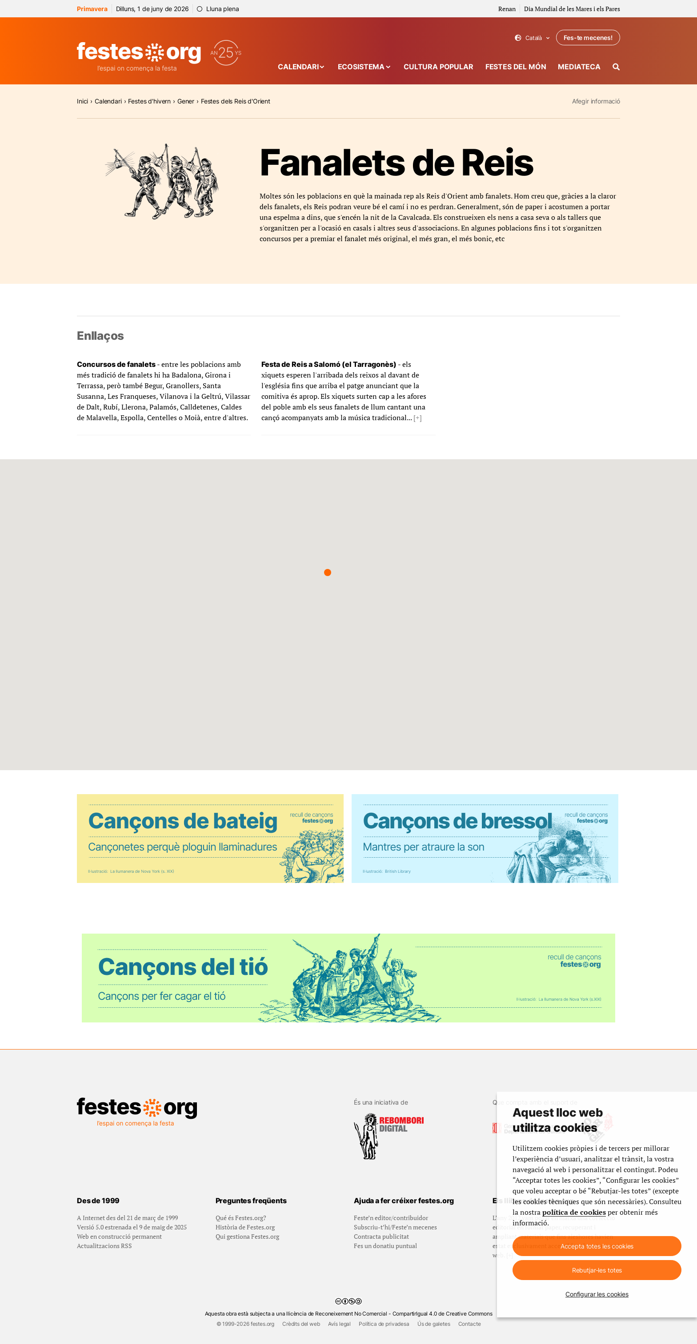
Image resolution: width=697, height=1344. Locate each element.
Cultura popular (438, 66)
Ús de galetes (433, 1323)
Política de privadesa (384, 1323)
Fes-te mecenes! (588, 37)
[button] (327, 572)
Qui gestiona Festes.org (247, 1236)
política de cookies (574, 1212)
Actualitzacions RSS (104, 1245)
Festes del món (515, 66)
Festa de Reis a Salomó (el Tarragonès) (329, 364)
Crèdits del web (301, 1323)
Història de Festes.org (245, 1227)
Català (532, 38)
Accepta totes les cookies (597, 1246)
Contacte (469, 1323)
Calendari (298, 66)
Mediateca (579, 66)
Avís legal (339, 1323)
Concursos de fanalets (116, 364)
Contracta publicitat (381, 1236)
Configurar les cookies (597, 1294)
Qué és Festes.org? (241, 1217)
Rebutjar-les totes (597, 1270)
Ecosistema (361, 66)
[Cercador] (616, 67)
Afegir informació (596, 101)
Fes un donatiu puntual (385, 1245)
